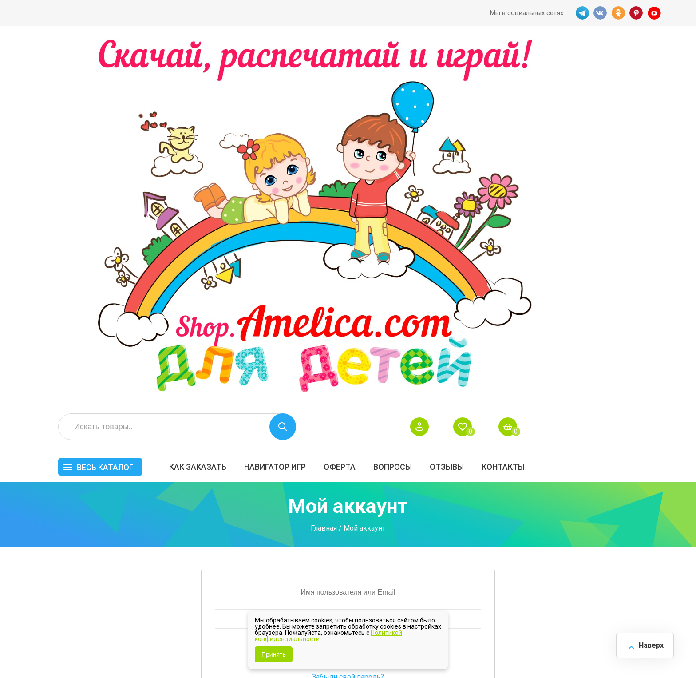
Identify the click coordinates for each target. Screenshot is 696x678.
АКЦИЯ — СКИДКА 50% (637, 486)
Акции (308, 518)
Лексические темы (491, 508)
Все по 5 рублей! (568, 481)
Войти (509, 60)
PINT (637, 13)
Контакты (638, 100)
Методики (476, 555)
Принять (273, 654)
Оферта (475, 100)
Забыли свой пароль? (348, 320)
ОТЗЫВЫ (582, 100)
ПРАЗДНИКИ (562, 508)
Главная (324, 171)
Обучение (630, 527)
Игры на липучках (489, 527)
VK (598, 13)
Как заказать (333, 100)
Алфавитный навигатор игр (564, 559)
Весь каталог (240, 101)
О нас (387, 537)
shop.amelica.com (169, 651)
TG (578, 13)
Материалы (633, 508)
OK (617, 13)
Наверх (645, 642)
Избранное (576, 60)
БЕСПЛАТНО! (481, 481)
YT (656, 13)
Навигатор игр (410, 100)
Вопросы (528, 100)
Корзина (647, 60)
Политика (313, 555)
